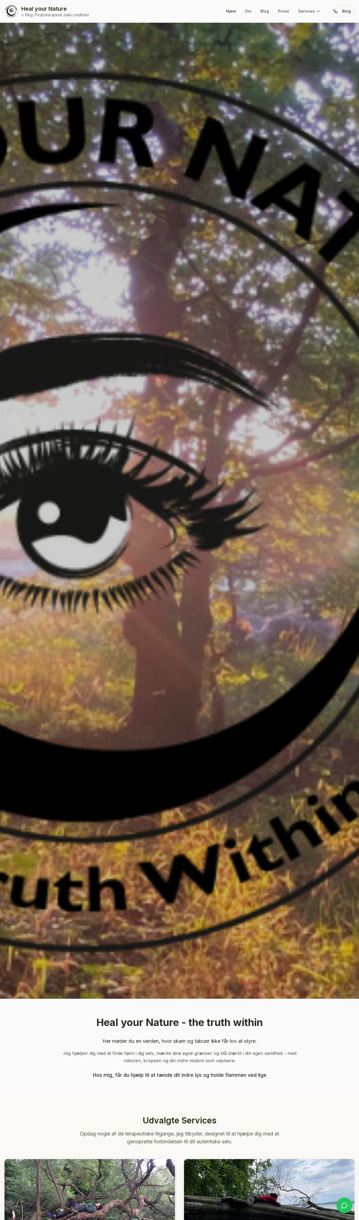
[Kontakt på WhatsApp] (344, 1205)
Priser (283, 11)
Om (248, 11)
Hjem (231, 11)
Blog (264, 11)
